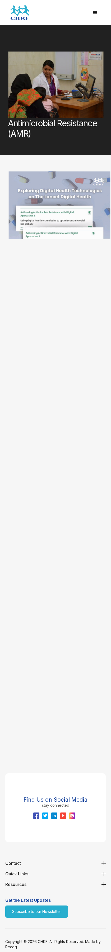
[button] (95, 13)
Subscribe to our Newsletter (36, 911)
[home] (47, 12)
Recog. (11, 947)
